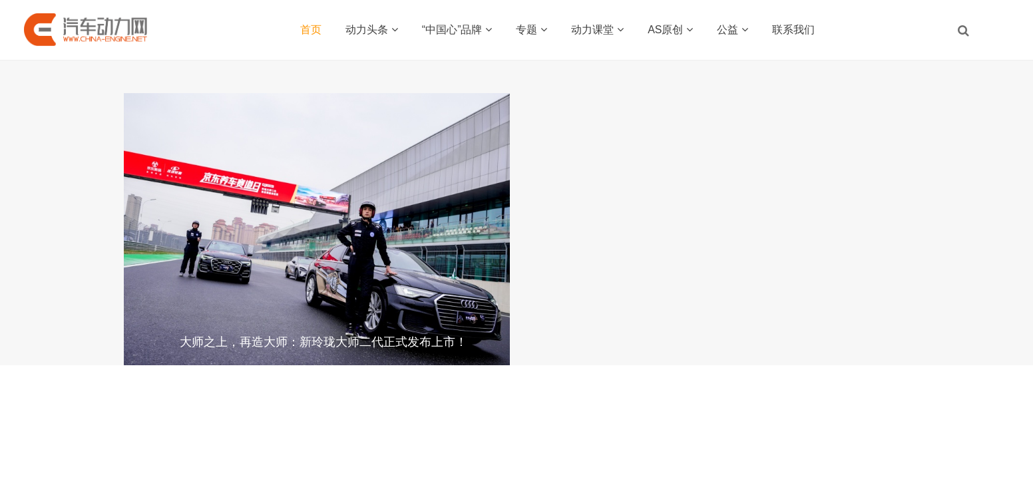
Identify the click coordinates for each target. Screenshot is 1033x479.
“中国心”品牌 (457, 29)
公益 (732, 29)
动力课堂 (597, 29)
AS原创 (670, 29)
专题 (531, 29)
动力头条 (371, 29)
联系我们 (793, 29)
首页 (310, 29)
